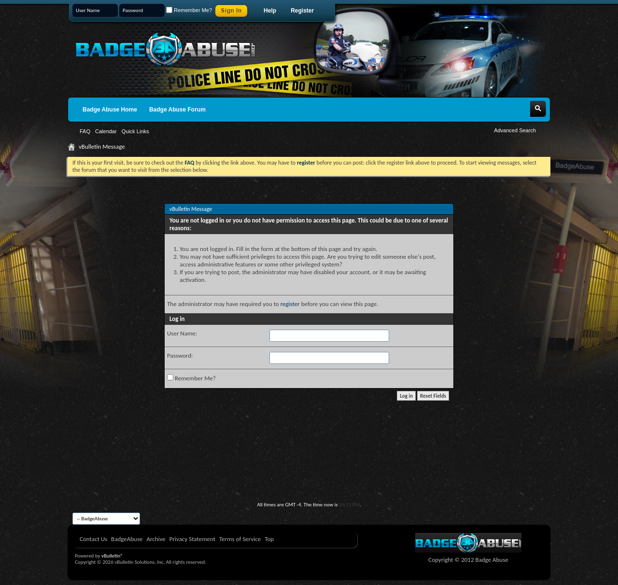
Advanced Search (515, 130)
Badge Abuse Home (110, 109)
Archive (155, 539)
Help (270, 10)
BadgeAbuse (126, 539)
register (290, 303)
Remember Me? (189, 10)
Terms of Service (240, 539)
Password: (180, 355)
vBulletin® (112, 556)
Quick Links (135, 131)
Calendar (106, 131)
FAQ (85, 131)
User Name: (182, 333)
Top (269, 539)
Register (302, 10)
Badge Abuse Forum (177, 109)
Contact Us (93, 539)
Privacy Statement (192, 539)
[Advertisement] (309, 475)
